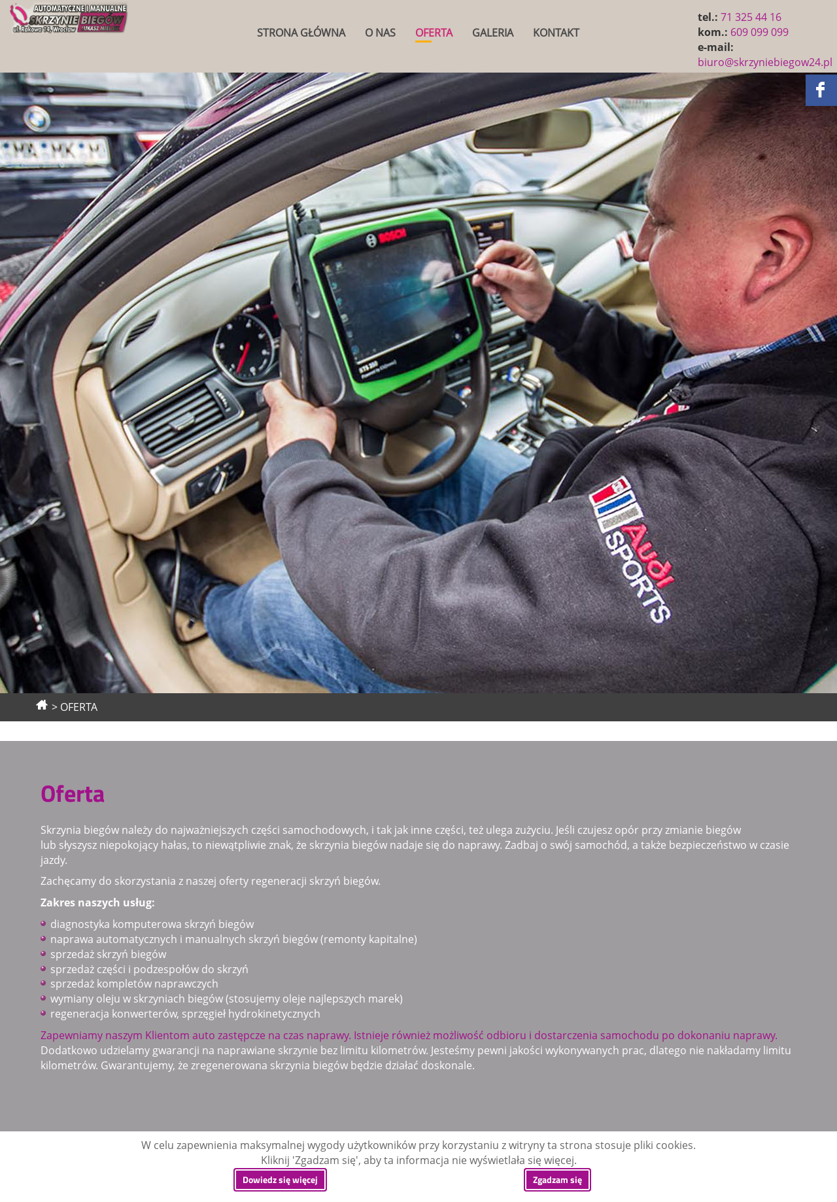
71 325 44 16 (751, 17)
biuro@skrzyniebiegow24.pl (765, 62)
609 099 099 (759, 32)
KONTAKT (556, 33)
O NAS (380, 33)
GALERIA (492, 33)
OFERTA (434, 33)
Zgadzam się (557, 1179)
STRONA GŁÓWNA (301, 33)
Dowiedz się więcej (280, 1179)
